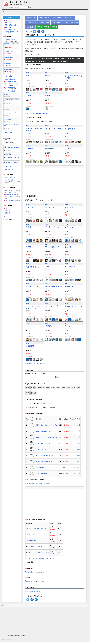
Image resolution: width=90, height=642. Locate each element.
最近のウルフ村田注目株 (11, 194)
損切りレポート (9, 27)
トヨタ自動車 (70, 129)
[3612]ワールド (7, 107)
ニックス (68, 247)
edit (4, 216)
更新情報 (7, 213)
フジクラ (68, 149)
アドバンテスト (71, 267)
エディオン (69, 227)
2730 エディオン (41, 449)
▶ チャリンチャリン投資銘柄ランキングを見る (40, 558)
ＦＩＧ (67, 326)
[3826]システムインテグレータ (11, 113)
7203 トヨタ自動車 (42, 473)
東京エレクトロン (33, 267)
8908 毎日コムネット (35, 546)
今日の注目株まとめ (10, 25)
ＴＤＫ (28, 227)
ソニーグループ (51, 306)
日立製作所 (30, 346)
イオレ (47, 267)
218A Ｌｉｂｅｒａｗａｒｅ (37, 528)
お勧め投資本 (30, 27)
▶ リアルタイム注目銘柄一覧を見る (36, 113)
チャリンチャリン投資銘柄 (70, 22)
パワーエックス (32, 287)
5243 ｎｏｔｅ (33, 540)
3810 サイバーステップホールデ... (46, 437)
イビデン (48, 326)
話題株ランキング (10, 40)
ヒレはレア (9, 150)
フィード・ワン (32, 96)
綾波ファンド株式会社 (12, 162)
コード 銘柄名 (40, 467)
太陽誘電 (29, 149)
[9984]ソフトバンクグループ (11, 51)
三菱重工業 (69, 287)
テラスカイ (69, 207)
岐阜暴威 (8, 154)
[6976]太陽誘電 (7, 63)
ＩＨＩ (28, 326)
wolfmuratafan (8, 639)
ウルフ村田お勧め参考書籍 (12, 200)
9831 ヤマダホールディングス (45, 455)
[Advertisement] (11, 247)
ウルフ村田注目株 (44, 22)
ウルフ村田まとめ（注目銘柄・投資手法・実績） (12, 191)
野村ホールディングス (73, 306)
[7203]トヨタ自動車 (8, 57)
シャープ (48, 96)
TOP (6, 20)
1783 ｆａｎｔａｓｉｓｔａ (44, 443)
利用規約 (7, 210)
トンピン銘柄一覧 (10, 177)
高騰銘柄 (39, 27)
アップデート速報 (10, 91)
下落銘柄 (46, 27)
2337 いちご (32, 534)
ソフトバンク (50, 207)
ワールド (48, 76)
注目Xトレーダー (31, 17)
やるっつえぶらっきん (12, 147)
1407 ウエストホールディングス (39, 552)
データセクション (52, 227)
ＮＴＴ (28, 76)
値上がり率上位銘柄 (10, 79)
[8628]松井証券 (7, 119)
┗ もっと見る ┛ (9, 76)
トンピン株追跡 (9, 180)
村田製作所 (49, 149)
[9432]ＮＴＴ (7, 94)
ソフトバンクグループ (54, 129)
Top (3, 11)
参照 (78, 425)
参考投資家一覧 (9, 169)
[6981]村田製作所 (8, 69)
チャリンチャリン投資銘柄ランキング (12, 197)
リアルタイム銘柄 (10, 87)
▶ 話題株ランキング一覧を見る (35, 364)
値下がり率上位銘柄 (10, 81)
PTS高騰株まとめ (10, 29)
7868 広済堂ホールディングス (45, 461)
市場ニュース (8, 22)
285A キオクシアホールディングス (47, 425)
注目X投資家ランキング (11, 32)
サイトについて (9, 208)
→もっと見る (7, 166)
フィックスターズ (52, 247)
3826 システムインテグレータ (45, 431)
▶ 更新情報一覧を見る (32, 591)
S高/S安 (54, 27)
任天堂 (28, 247)
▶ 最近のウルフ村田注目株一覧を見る (37, 483)
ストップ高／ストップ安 (11, 83)
